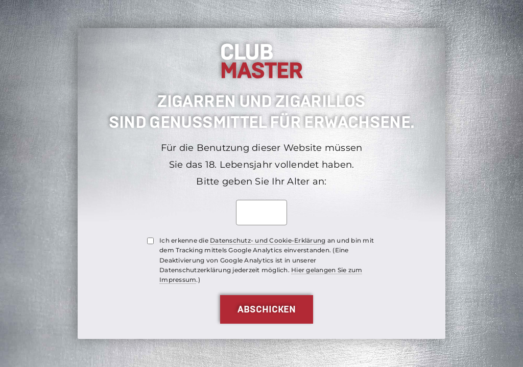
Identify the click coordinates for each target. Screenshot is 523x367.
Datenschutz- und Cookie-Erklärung (267, 240)
